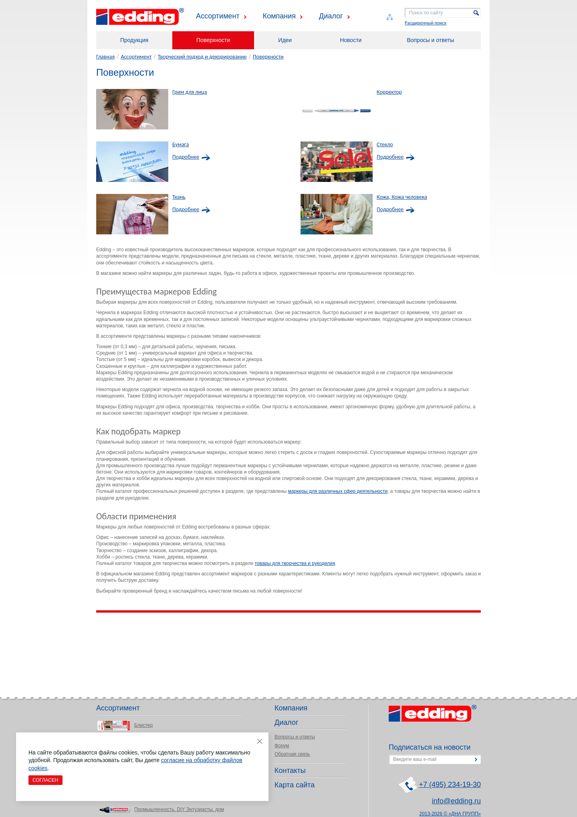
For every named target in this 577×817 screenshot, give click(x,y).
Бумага (180, 144)
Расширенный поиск (425, 23)
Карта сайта (294, 785)
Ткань (179, 197)
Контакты (290, 771)
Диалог (331, 16)
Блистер (143, 725)
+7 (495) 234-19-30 (450, 785)
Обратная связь (292, 754)
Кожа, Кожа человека (402, 197)
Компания (279, 16)
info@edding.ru (456, 801)
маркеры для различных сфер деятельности (337, 491)
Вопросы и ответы (430, 40)
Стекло (385, 144)
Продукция (134, 40)
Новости (350, 40)
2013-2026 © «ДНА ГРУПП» (450, 814)
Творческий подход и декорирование (202, 56)
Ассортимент (218, 16)
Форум (281, 745)
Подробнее (185, 157)
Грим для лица (189, 92)
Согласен (45, 780)
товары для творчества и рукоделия (294, 563)
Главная (105, 56)
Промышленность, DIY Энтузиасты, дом (179, 809)
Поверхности (213, 40)
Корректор (389, 92)
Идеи (285, 40)
